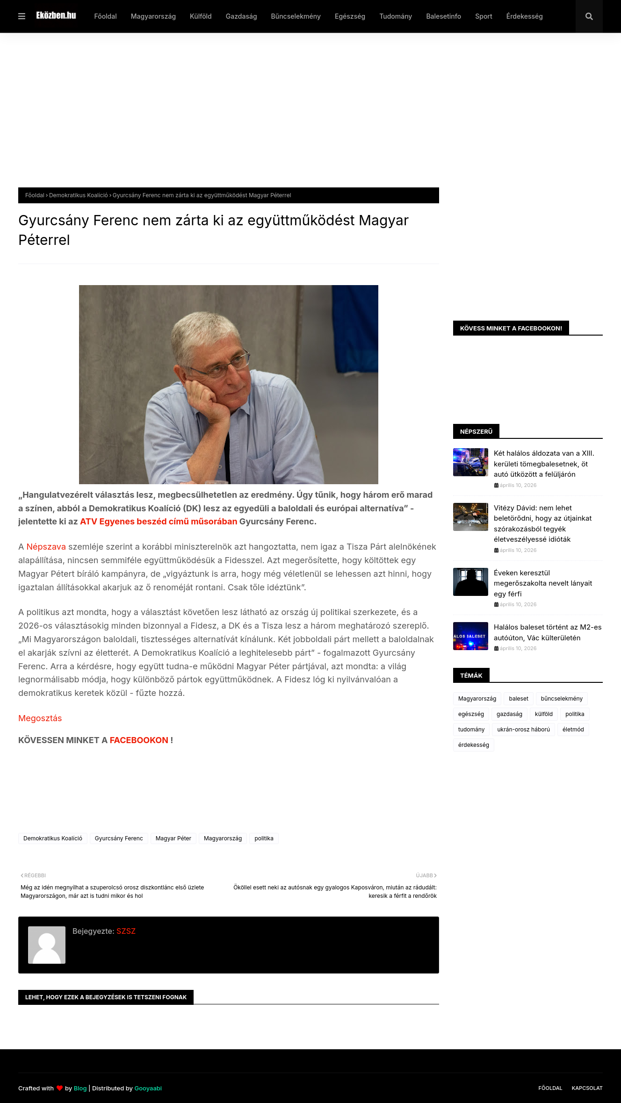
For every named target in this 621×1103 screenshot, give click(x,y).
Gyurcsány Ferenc (119, 838)
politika (264, 838)
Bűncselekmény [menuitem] (296, 16)
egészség (471, 713)
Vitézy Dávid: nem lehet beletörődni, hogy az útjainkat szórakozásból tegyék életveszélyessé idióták (543, 523)
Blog (80, 1088)
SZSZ (125, 931)
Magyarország (223, 838)
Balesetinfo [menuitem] (443, 16)
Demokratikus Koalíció (78, 195)
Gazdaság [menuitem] (241, 16)
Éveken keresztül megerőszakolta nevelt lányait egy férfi (543, 583)
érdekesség (473, 744)
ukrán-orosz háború (523, 729)
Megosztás (40, 718)
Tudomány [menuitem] (395, 16)
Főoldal (34, 195)
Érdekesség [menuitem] (524, 16)
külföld (544, 713)
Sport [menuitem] (483, 16)
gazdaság (509, 713)
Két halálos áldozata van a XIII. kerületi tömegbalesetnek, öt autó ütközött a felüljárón (544, 464)
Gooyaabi (148, 1088)
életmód (573, 729)
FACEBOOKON (140, 740)
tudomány (471, 729)
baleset (518, 698)
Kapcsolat (587, 1088)
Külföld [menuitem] (201, 16)
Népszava (47, 547)
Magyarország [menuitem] (153, 16)
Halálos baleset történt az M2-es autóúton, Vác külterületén (548, 632)
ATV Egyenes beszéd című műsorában (159, 521)
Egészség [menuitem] (350, 16)
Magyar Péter (173, 838)
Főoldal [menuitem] (105, 16)
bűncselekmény (562, 698)
